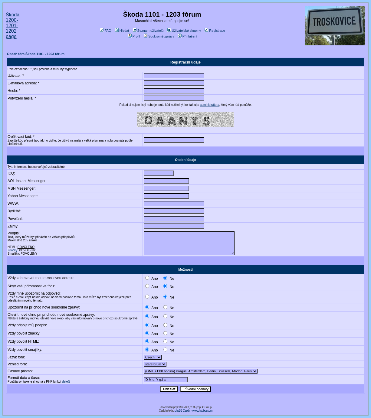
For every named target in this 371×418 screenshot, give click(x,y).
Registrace (215, 30)
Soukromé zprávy (159, 36)
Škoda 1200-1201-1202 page (12, 25)
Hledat (122, 30)
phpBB (177, 407)
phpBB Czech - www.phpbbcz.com (193, 410)
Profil (134, 36)
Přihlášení (187, 36)
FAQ (105, 30)
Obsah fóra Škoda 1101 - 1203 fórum (35, 54)
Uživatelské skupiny (184, 30)
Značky (12, 250)
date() (66, 381)
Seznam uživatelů (148, 30)
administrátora (209, 104)
